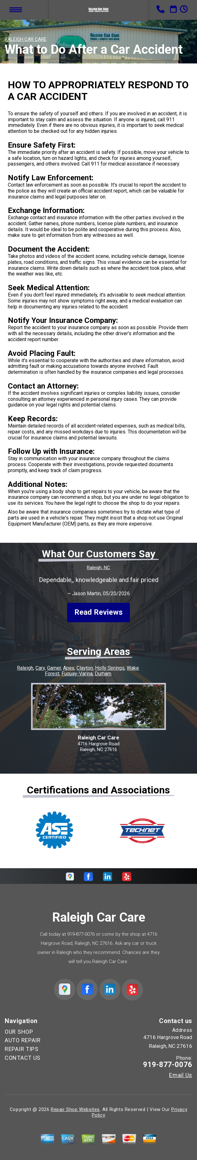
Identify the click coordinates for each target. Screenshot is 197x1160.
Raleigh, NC (98, 567)
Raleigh (25, 668)
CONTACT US (22, 1057)
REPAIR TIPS (22, 1049)
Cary (40, 668)
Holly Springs (110, 668)
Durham (103, 674)
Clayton (85, 668)
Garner (54, 668)
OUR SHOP (19, 1031)
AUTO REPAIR (23, 1040)
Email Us (180, 1075)
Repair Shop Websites (75, 1109)
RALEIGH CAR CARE (25, 39)
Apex (68, 668)
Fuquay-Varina (77, 674)
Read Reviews (98, 612)
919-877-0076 (81, 934)
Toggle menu (15, 9)
